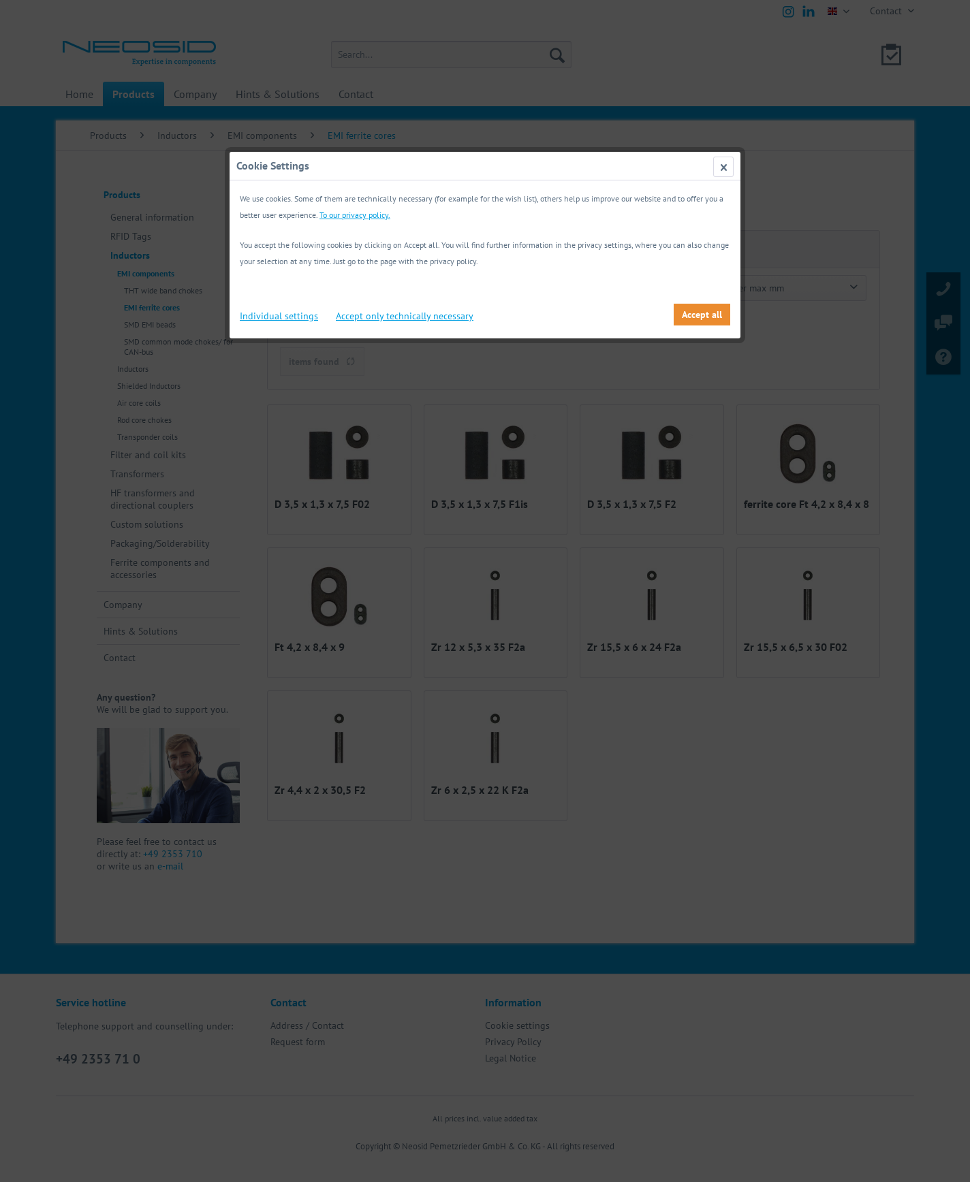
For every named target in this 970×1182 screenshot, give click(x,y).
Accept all (702, 314)
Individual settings (279, 316)
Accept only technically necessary (404, 316)
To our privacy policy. (354, 215)
